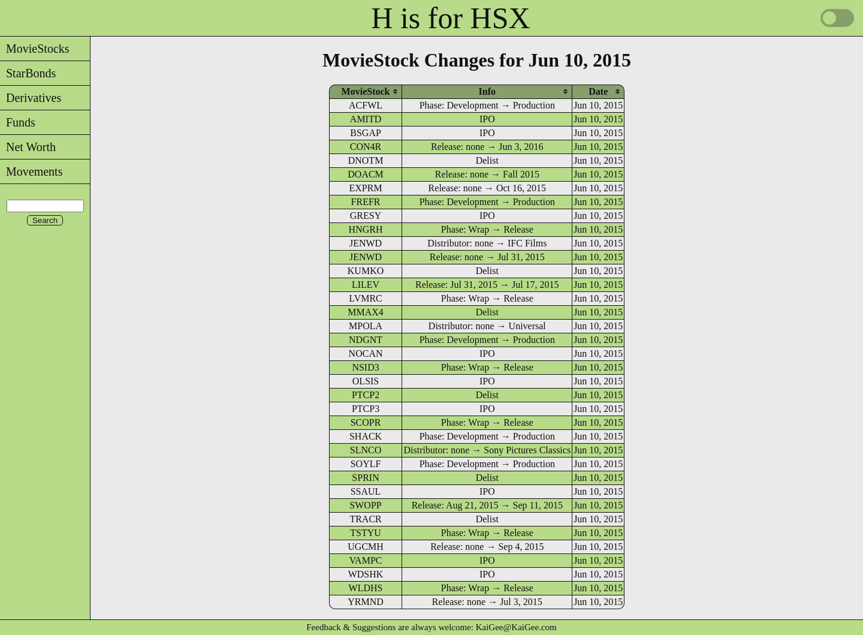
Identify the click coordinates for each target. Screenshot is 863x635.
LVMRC (365, 298)
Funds (17, 122)
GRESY (365, 215)
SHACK (365, 436)
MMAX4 (366, 312)
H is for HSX (450, 18)
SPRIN (365, 478)
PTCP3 (365, 409)
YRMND (366, 602)
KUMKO (366, 271)
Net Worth (28, 147)
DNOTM (366, 160)
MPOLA (365, 326)
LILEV (365, 284)
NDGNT (365, 340)
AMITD (365, 119)
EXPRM (365, 188)
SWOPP (365, 505)
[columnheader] (366, 91)
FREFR (366, 202)
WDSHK (366, 574)
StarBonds (28, 73)
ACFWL (365, 105)
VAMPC (365, 560)
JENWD (365, 243)
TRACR (365, 519)
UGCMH (366, 546)
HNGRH (366, 229)
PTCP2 (365, 395)
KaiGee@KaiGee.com (516, 627)
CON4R (365, 147)
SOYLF (366, 464)
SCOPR (366, 422)
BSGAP (365, 133)
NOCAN (366, 353)
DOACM (366, 174)
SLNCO (365, 450)
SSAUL (366, 491)
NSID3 (365, 367)
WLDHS (366, 588)
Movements (31, 171)
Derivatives (30, 97)
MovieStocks (35, 48)
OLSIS (365, 381)
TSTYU (365, 533)
